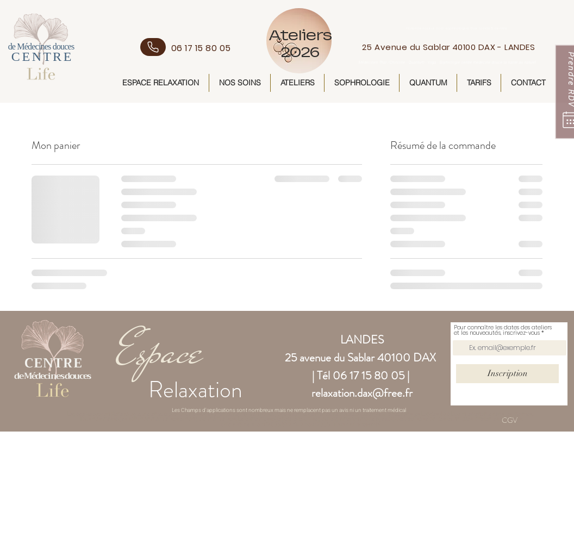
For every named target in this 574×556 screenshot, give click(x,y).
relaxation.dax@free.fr (362, 393)
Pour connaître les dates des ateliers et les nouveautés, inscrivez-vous (503, 330)
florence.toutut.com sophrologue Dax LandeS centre (457, 28)
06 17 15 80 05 (368, 375)
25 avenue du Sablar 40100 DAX (360, 357)
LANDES (362, 340)
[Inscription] (507, 373)
